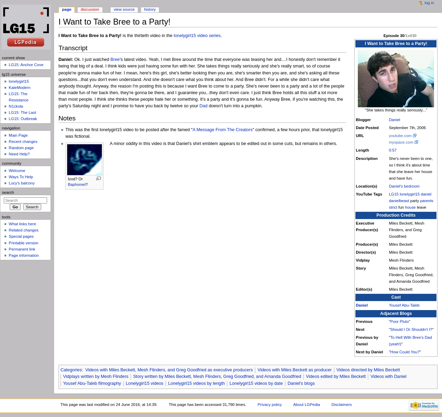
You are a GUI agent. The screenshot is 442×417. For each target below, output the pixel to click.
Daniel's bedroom (404, 186)
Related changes (23, 230)
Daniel (394, 120)
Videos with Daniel (389, 376)
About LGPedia (306, 404)
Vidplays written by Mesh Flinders (96, 376)
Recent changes (23, 141)
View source (124, 9)
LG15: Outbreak (23, 119)
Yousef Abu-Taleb (404, 305)
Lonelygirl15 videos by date (256, 383)
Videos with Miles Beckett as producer (294, 370)
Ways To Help (21, 177)
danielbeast (399, 201)
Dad (203, 105)
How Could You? (404, 352)
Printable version (23, 243)
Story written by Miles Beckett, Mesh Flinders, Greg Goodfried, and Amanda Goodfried (217, 376)
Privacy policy (270, 404)
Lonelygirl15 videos (144, 383)
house (410, 207)
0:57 (393, 150)
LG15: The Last (22, 112)
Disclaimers (342, 404)
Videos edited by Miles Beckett (336, 376)
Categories (71, 370)
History (150, 9)
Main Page (18, 135)
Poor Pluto (399, 321)
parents (426, 201)
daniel (426, 194)
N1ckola (16, 106)
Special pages (21, 236)
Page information (24, 255)
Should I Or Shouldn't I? (411, 329)
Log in (429, 3)
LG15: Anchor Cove (26, 65)
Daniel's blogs (301, 383)
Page (66, 9)
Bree (115, 59)
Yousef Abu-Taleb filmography (92, 383)
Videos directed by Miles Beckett (368, 370)
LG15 (394, 194)
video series (209, 35)
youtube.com (400, 136)
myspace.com (401, 142)
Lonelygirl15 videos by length (196, 383)
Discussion (90, 9)
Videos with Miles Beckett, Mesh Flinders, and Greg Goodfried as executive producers (169, 370)
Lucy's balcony (22, 183)
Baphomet (77, 184)
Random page (21, 148)
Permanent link (22, 249)
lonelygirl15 (410, 194)
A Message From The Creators (223, 129)
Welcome (17, 171)
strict (393, 207)
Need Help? (19, 154)
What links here (22, 224)
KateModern (19, 87)
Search (8, 192)
